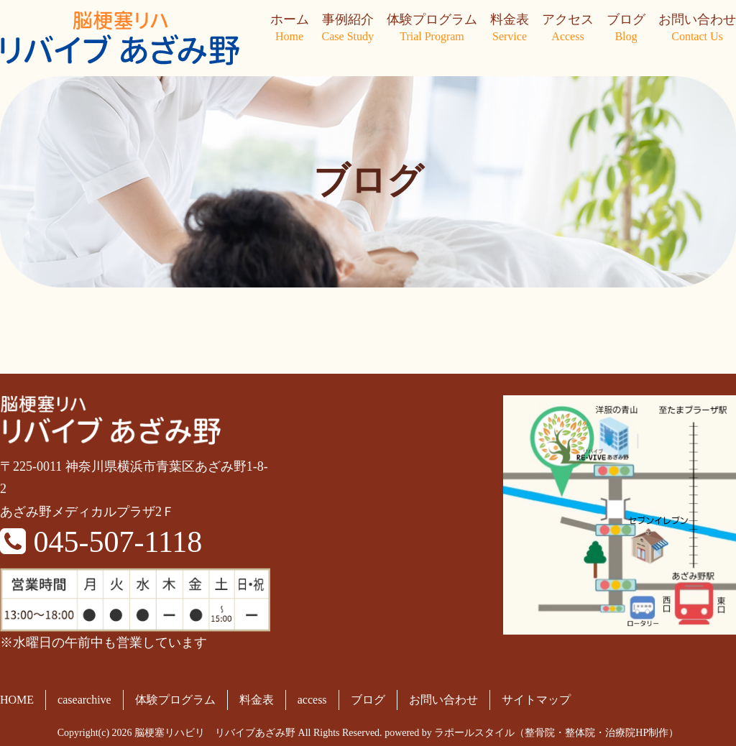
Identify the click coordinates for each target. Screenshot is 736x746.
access (312, 700)
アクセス (568, 28)
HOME (17, 700)
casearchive (84, 700)
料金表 (509, 28)
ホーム (289, 28)
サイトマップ (536, 700)
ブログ (626, 28)
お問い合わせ (697, 28)
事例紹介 (348, 28)
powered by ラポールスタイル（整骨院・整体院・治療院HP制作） (531, 732)
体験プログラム (432, 28)
